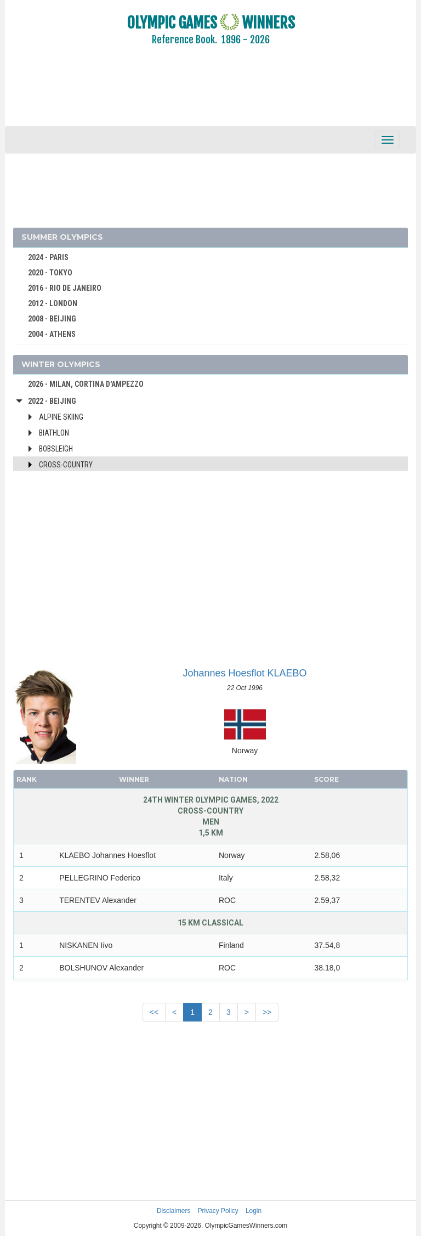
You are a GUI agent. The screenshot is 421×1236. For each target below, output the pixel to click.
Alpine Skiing (61, 417)
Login (253, 1211)
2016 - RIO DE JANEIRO (64, 288)
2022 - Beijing (52, 401)
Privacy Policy (218, 1211)
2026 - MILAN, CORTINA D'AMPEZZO (86, 384)
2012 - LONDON (52, 303)
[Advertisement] (210, 93)
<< (154, 1012)
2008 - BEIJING (52, 318)
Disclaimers (173, 1211)
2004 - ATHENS (52, 334)
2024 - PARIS (48, 257)
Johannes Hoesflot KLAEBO (244, 673)
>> (267, 1012)
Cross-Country (66, 464)
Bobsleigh (56, 448)
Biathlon (54, 432)
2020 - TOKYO (50, 272)
